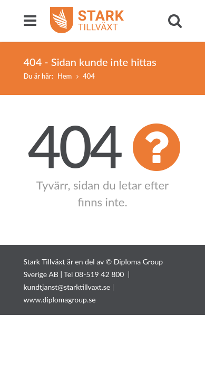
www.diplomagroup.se (60, 299)
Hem (64, 76)
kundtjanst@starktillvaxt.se (67, 286)
